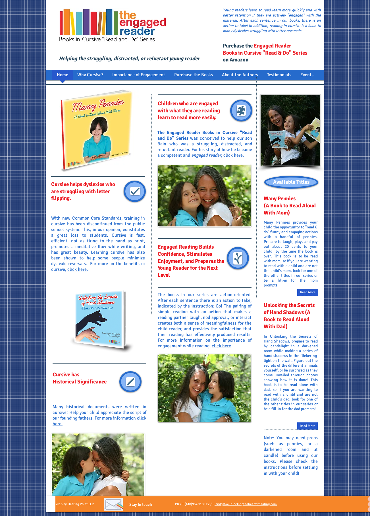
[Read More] (307, 426)
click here (77, 269)
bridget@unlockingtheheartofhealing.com (246, 504)
